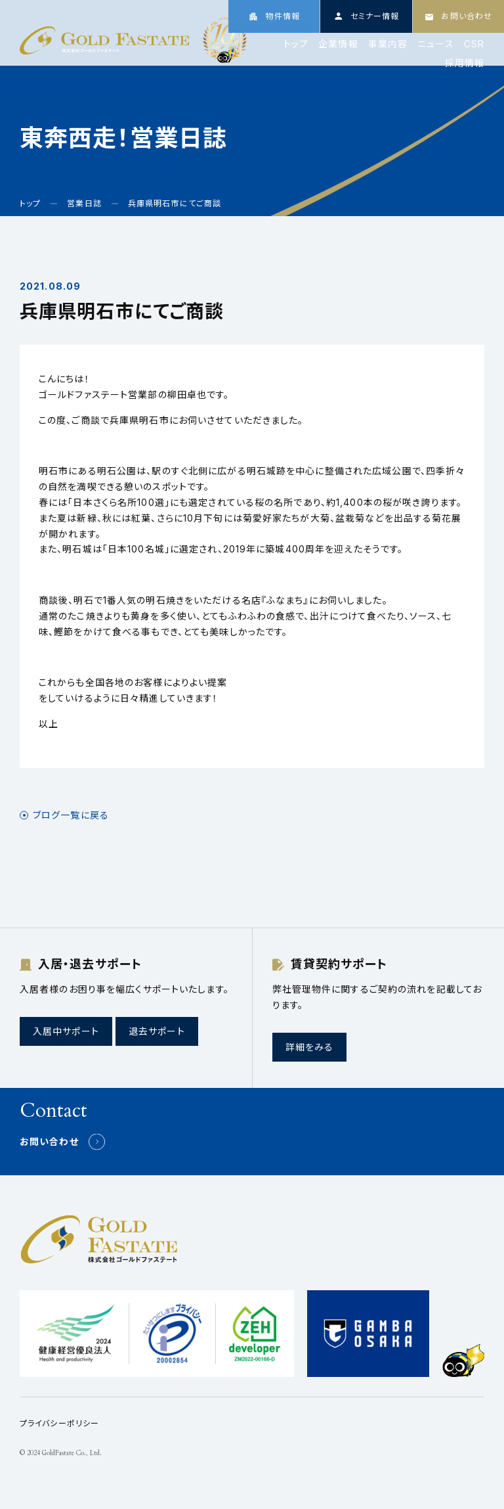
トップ (296, 44)
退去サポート (157, 1031)
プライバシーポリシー (59, 1423)
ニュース (435, 44)
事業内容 (388, 44)
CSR (474, 44)
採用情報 (464, 63)
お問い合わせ (49, 1141)
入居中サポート (66, 1031)
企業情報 (338, 44)
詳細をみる (309, 1046)
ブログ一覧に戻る (71, 815)
